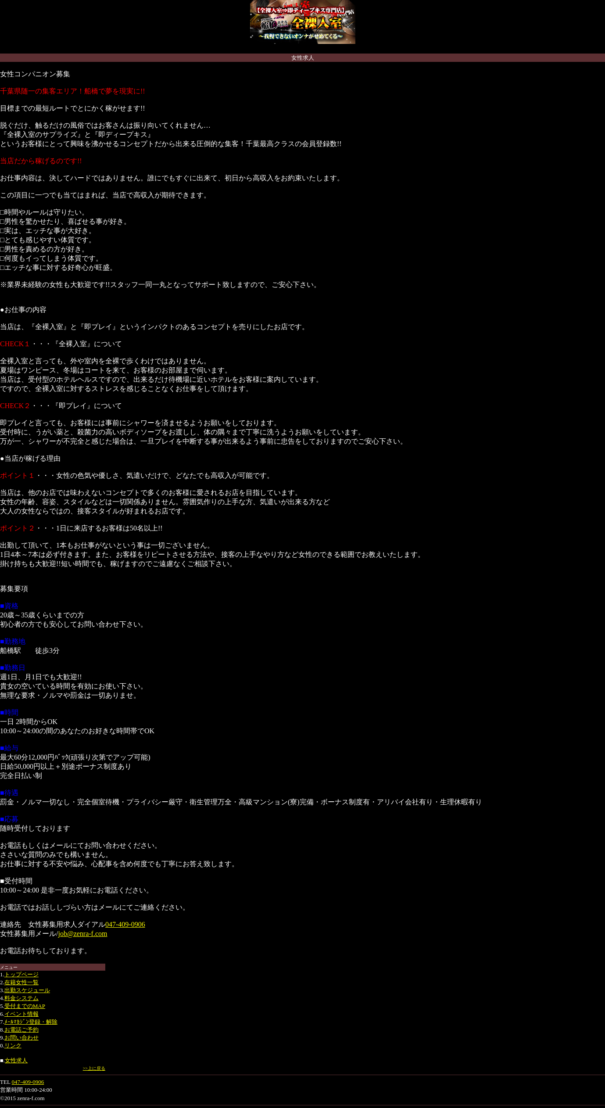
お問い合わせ (21, 1037)
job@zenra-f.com (82, 933)
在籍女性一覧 (21, 982)
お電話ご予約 (21, 1029)
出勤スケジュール (27, 990)
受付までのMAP (24, 1006)
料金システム (21, 998)
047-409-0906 (125, 924)
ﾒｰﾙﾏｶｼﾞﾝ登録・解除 (30, 1021)
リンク (12, 1045)
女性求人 (16, 1060)
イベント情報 (21, 1014)
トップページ (21, 974)
